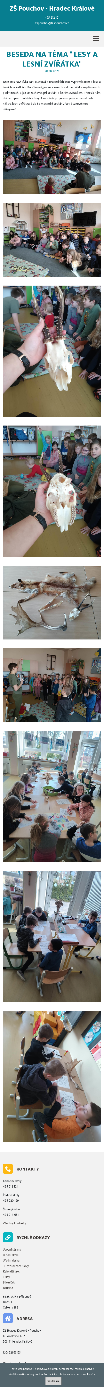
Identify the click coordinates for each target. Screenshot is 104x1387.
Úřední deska (11, 1260)
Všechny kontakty (14, 1223)
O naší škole (11, 1255)
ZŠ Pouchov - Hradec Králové (52, 8)
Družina (8, 1288)
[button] (96, 38)
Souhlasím (53, 1381)
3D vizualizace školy (16, 1266)
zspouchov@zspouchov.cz (52, 23)
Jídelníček (9, 1282)
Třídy (6, 1277)
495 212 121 (52, 17)
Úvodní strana (12, 1249)
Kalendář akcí (11, 1271)
